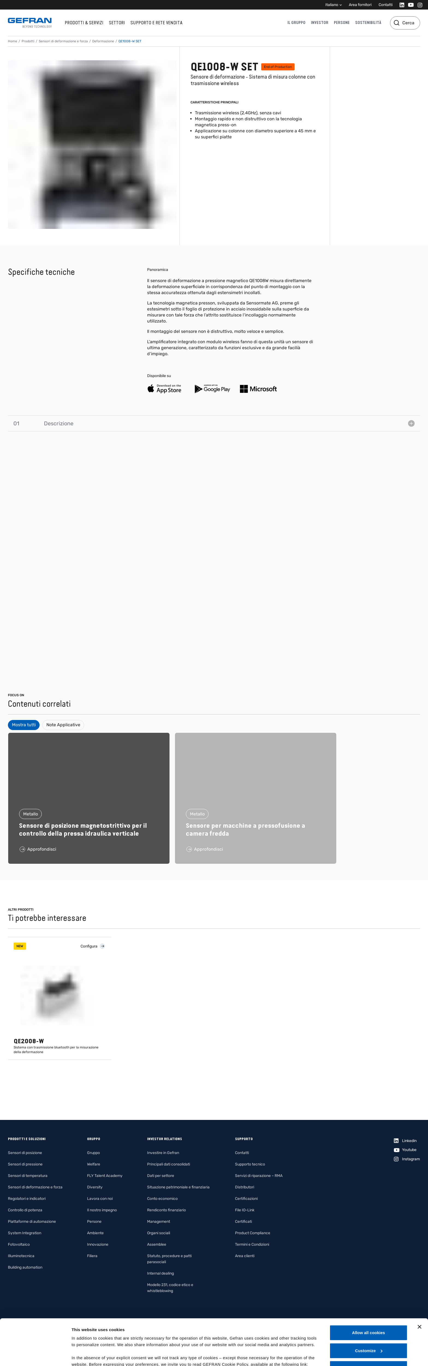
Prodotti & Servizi (84, 22)
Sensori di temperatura (27, 1175)
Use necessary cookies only (368, 1325)
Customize (368, 1307)
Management (158, 1221)
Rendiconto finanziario (166, 1210)
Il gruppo (296, 22)
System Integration (24, 1233)
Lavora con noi (100, 1198)
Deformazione (103, 41)
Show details (84, 1355)
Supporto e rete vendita (156, 22)
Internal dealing (160, 1273)
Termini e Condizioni (252, 1244)
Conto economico (162, 1198)
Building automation (25, 1267)
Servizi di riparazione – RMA (259, 1175)
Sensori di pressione (25, 1164)
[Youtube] (409, 5)
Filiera (92, 1256)
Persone (342, 22)
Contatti (386, 4)
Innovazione (97, 1244)
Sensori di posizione (25, 1152)
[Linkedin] (400, 4)
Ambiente (95, 1233)
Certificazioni (246, 1198)
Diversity (95, 1187)
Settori (117, 22)
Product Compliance (252, 1233)
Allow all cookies (368, 1289)
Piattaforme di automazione (32, 1221)
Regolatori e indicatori (27, 1198)
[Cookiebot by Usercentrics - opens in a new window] (35, 1355)
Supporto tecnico (250, 1164)
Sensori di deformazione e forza (63, 41)
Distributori (244, 1187)
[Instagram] (418, 4)
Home (12, 41)
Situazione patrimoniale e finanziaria (178, 1187)
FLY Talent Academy (105, 1175)
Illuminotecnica (21, 1256)
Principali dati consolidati (168, 1164)
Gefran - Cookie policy (95, 1327)
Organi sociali (158, 1233)
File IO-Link (244, 1210)
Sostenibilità (368, 22)
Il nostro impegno (102, 1210)
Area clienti (244, 1256)
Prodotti (28, 41)
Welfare (93, 1164)
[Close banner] (419, 1284)
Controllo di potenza (25, 1210)
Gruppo (93, 1152)
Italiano (331, 4)
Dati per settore (160, 1175)
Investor (319, 22)
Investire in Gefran (163, 1152)
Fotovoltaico (19, 1244)
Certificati (243, 1221)
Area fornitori (360, 4)
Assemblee (156, 1244)
